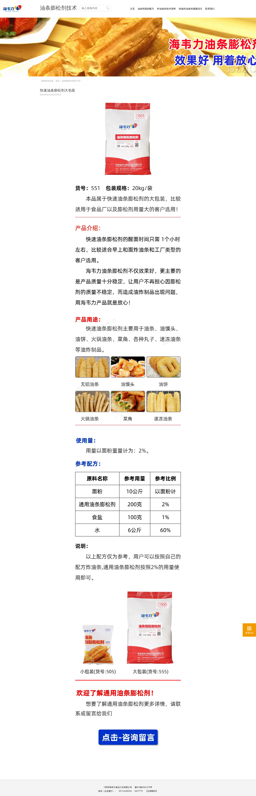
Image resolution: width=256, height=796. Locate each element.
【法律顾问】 (151, 791)
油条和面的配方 (146, 8)
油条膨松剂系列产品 (71, 81)
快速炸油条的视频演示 (190, 8)
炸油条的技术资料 (166, 8)
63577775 (139, 791)
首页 (57, 81)
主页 (132, 8)
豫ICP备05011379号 (143, 787)
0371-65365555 (125, 791)
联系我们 (210, 8)
